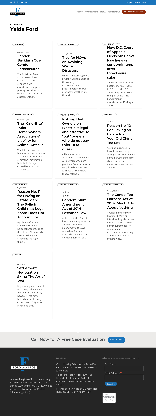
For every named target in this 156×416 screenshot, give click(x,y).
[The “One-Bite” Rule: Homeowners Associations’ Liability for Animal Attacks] (31, 144)
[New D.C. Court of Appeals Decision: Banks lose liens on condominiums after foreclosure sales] (121, 74)
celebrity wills (109, 114)
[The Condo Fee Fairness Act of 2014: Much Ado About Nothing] (121, 215)
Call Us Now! (116, 340)
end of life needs (20, 185)
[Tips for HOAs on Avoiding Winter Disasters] (76, 74)
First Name (110, 364)
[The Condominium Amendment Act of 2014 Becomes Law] (76, 215)
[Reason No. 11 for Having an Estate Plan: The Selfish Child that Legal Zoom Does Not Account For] (31, 215)
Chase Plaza (18, 44)
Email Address (113, 373)
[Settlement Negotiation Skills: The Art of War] (31, 285)
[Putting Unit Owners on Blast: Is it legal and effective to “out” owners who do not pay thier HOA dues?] (76, 144)
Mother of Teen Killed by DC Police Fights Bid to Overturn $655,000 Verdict (78, 390)
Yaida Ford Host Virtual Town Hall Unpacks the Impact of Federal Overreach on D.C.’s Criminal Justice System (75, 379)
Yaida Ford (109, 399)
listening (17, 255)
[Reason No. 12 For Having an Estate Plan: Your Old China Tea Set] (121, 144)
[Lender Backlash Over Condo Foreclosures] (31, 74)
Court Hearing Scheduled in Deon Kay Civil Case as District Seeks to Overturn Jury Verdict (76, 367)
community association (68, 44)
